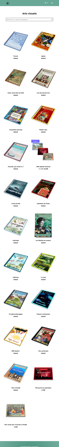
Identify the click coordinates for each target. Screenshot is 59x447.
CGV (30, 430)
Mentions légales (29, 428)
